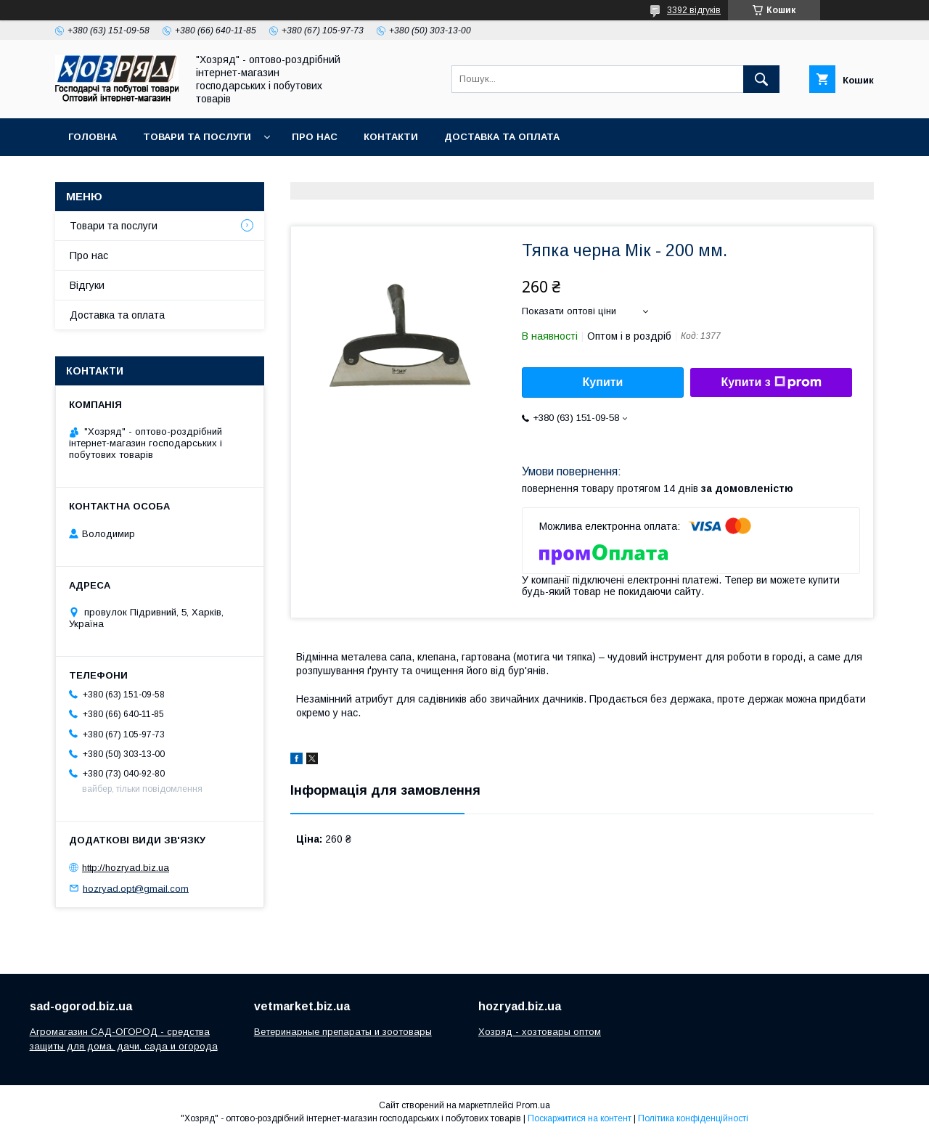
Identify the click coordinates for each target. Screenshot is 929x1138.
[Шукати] (761, 79)
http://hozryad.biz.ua (125, 867)
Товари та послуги (197, 136)
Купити (603, 382)
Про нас (314, 136)
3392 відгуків (694, 10)
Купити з (771, 382)
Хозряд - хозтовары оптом (539, 1031)
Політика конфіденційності (693, 1118)
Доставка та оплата (502, 136)
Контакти (391, 136)
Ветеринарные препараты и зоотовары (343, 1031)
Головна (92, 136)
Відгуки (87, 285)
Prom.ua (533, 1105)
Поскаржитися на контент (579, 1118)
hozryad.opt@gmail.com (136, 888)
